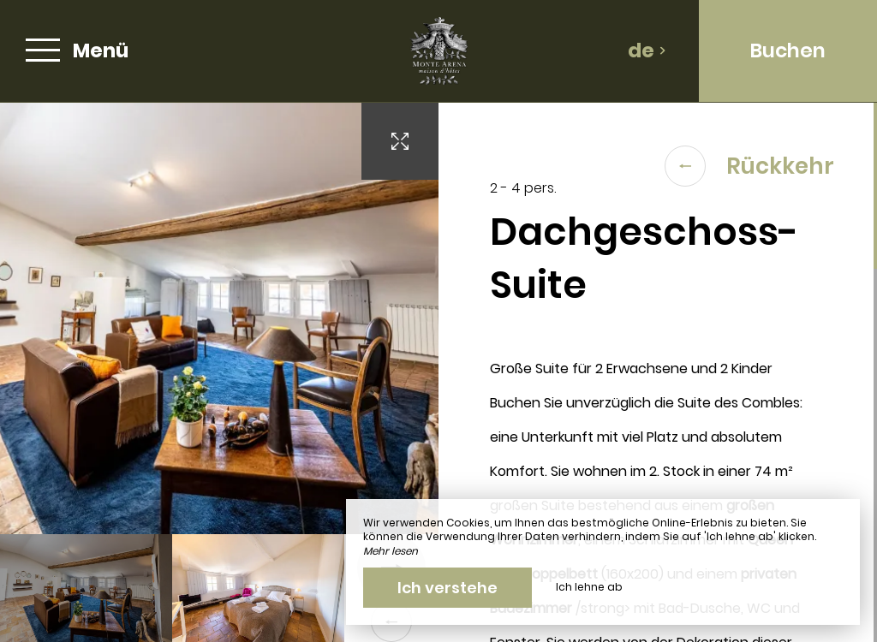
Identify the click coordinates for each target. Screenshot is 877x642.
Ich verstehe (447, 587)
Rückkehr (749, 166)
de (647, 50)
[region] (657, 372)
